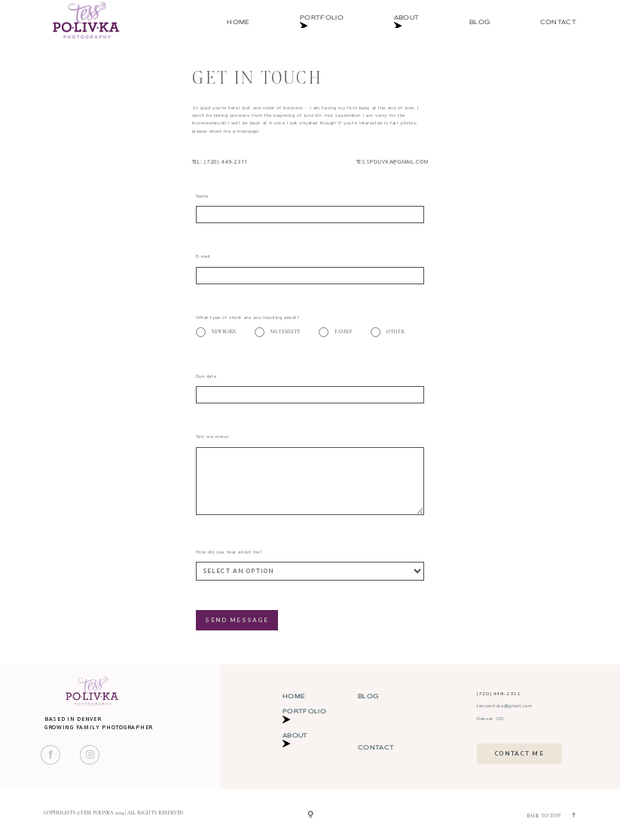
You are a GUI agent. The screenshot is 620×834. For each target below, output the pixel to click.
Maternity (277, 332)
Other (388, 332)
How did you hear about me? (229, 552)
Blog (479, 23)
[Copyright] (310, 815)
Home (238, 23)
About (407, 23)
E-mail (203, 256)
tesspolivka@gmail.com (392, 161)
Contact (558, 23)
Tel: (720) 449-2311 (220, 161)
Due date (206, 376)
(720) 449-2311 (498, 694)
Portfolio (322, 23)
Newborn (216, 332)
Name (202, 196)
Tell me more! (212, 437)
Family (335, 332)
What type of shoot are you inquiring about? (248, 317)
